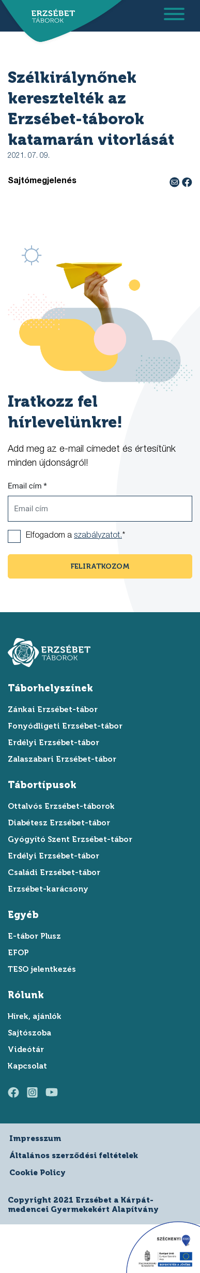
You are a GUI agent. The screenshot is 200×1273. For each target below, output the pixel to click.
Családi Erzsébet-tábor (54, 872)
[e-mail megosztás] (176, 181)
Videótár (26, 1049)
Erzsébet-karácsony (48, 889)
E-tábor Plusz (34, 936)
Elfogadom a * (75, 536)
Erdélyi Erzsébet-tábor (53, 742)
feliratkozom (100, 566)
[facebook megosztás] (187, 181)
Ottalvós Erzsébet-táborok (61, 806)
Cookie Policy (37, 1172)
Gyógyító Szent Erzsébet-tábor (70, 839)
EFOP (18, 952)
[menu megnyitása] (174, 16)
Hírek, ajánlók (34, 1016)
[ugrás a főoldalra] (51, 16)
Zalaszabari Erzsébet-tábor (62, 759)
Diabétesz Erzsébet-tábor (59, 822)
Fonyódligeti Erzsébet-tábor (65, 726)
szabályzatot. (98, 536)
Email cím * (27, 486)
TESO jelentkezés (42, 969)
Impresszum (35, 1138)
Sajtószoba (29, 1033)
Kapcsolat (27, 1066)
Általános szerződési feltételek (73, 1155)
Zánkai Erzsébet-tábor (53, 709)
